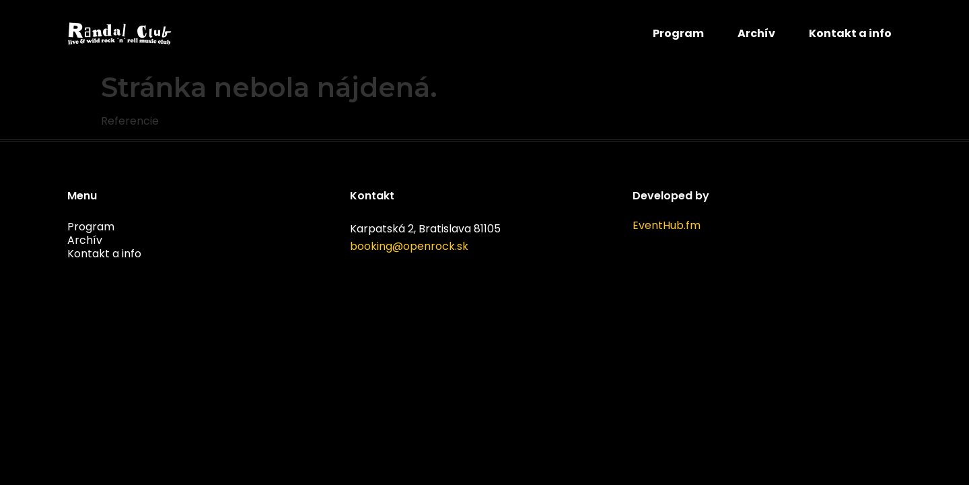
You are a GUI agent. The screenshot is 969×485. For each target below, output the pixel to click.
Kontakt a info (850, 33)
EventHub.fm (667, 225)
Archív (756, 33)
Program (678, 33)
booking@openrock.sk (409, 246)
